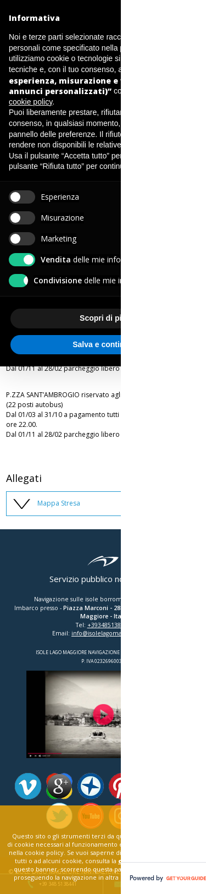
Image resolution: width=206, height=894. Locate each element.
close (173, 816)
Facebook (184, 786)
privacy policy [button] (143, 47)
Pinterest (122, 786)
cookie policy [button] (30, 101)
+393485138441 (109, 625)
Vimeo (28, 786)
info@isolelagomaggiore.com (112, 633)
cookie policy (141, 861)
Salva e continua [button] (103, 344)
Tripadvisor (153, 786)
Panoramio (90, 786)
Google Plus (59, 786)
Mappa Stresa (58, 503)
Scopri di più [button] (103, 318)
